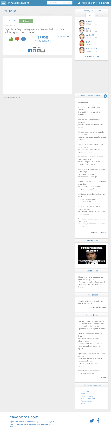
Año (104, 15)
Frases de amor (86, 401)
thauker (103, 232)
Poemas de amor (87, 396)
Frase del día (92, 295)
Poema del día (92, 315)
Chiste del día (92, 271)
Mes (97, 15)
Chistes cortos (86, 391)
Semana (90, 15)
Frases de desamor (88, 398)
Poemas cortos (86, 393)
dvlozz (16, 21)
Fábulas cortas (86, 403)
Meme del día (92, 240)
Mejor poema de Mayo (90, 95)
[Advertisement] (37, 76)
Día (82, 15)
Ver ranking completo (92, 56)
